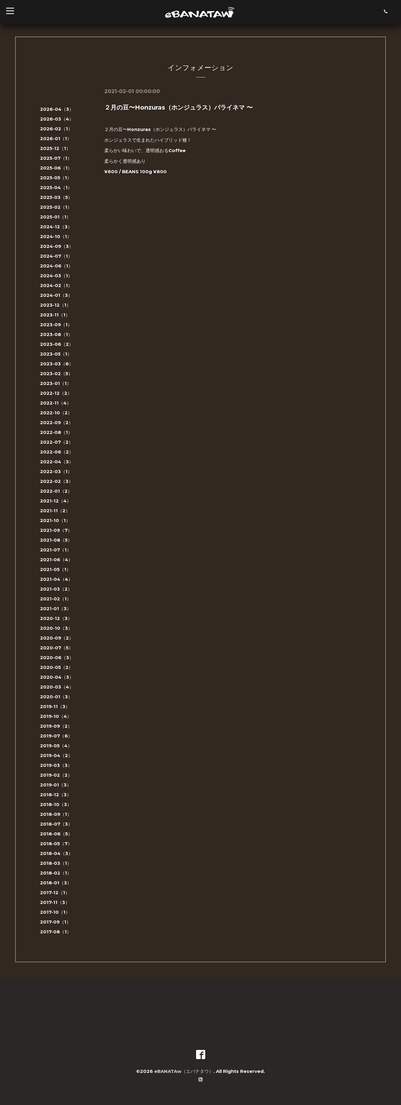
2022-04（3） (56, 462)
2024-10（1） (56, 236)
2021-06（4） (56, 559)
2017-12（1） (55, 892)
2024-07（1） (56, 256)
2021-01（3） (55, 608)
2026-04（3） (57, 109)
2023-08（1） (56, 334)
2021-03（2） (56, 589)
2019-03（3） (56, 765)
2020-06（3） (57, 657)
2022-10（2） (56, 413)
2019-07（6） (56, 736)
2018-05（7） (56, 843)
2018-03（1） (56, 863)
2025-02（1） (56, 207)
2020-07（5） (56, 648)
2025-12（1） (55, 148)
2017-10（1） (55, 912)
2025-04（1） (56, 187)
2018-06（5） (56, 834)
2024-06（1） (56, 266)
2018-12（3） (55, 794)
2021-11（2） (55, 510)
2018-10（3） (56, 804)
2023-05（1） (56, 354)
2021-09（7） (56, 530)
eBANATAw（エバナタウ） (183, 1071)
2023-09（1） (56, 324)
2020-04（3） (57, 677)
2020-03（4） (57, 687)
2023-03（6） (56, 364)
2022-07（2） (56, 442)
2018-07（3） (56, 824)
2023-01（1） (55, 383)
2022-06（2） (56, 452)
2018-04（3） (56, 853)
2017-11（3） (55, 902)
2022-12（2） (56, 393)
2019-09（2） (56, 726)
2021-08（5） (56, 540)
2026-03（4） (57, 119)
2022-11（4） (55, 403)
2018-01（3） (56, 883)
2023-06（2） (56, 344)
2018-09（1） (56, 814)
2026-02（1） (56, 129)
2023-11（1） (55, 315)
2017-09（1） (55, 922)
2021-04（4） (56, 579)
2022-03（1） (56, 471)
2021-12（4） (55, 501)
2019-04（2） (56, 755)
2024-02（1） (56, 285)
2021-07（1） (55, 550)
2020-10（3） (56, 628)
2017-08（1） (55, 932)
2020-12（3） (56, 618)
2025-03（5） (56, 197)
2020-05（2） (56, 667)
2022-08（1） (56, 432)
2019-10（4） (56, 716)
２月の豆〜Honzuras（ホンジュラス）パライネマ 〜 (178, 107)
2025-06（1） (56, 168)
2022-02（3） (56, 481)
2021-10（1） (55, 520)
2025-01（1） (55, 217)
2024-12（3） (56, 227)
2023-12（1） (55, 305)
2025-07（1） (56, 158)
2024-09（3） (56, 246)
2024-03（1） (56, 275)
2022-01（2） (56, 491)
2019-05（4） (56, 745)
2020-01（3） (56, 697)
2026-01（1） (56, 138)
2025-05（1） (56, 178)
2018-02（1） (56, 873)
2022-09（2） (56, 422)
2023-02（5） (56, 373)
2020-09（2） (56, 638)
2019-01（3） (55, 785)
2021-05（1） (55, 569)
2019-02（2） (56, 775)
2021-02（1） (55, 599)
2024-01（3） (56, 295)
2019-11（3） (55, 706)
